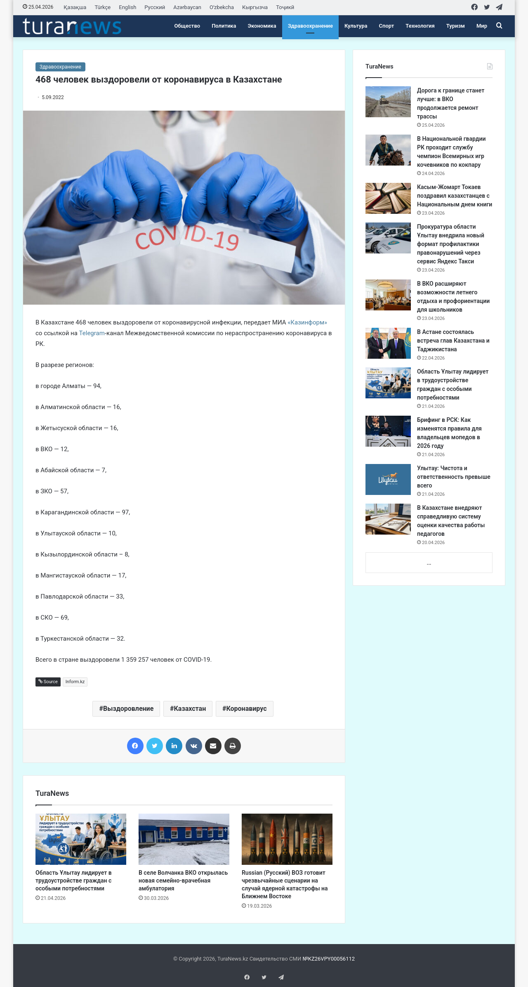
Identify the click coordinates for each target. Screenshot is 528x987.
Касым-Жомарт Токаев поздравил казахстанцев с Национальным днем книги (454, 196)
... (429, 563)
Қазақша (75, 7)
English (127, 7)
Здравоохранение (310, 26)
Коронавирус (246, 708)
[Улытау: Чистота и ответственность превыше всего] (388, 479)
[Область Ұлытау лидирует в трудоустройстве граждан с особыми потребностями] (80, 839)
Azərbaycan (187, 7)
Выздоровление (128, 708)
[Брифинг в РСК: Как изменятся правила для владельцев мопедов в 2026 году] (388, 431)
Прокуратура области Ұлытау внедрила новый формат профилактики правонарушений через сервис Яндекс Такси (450, 244)
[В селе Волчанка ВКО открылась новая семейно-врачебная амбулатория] (184, 839)
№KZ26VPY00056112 (328, 959)
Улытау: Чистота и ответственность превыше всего (453, 477)
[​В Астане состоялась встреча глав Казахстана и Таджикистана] (388, 343)
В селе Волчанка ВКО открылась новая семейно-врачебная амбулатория (183, 880)
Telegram (92, 333)
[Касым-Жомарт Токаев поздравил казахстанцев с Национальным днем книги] (388, 198)
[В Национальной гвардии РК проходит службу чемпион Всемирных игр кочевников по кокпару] (388, 150)
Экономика (262, 26)
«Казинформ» (307, 322)
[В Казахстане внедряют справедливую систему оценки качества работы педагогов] (388, 519)
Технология (419, 26)
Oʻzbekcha (222, 7)
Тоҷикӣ (285, 7)
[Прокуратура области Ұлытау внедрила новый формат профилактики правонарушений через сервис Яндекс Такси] (388, 237)
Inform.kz (75, 681)
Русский (154, 7)
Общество (187, 26)
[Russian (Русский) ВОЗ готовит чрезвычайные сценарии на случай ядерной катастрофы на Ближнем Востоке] (287, 839)
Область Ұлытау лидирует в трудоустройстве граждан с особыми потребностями (73, 880)
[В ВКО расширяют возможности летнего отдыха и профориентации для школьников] (388, 294)
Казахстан (190, 708)
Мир (481, 26)
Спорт (386, 26)
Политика (224, 26)
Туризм (455, 26)
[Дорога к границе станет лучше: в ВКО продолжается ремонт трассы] (388, 101)
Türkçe (102, 7)
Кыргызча (255, 7)
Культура (356, 26)
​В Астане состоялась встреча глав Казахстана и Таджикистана (453, 341)
